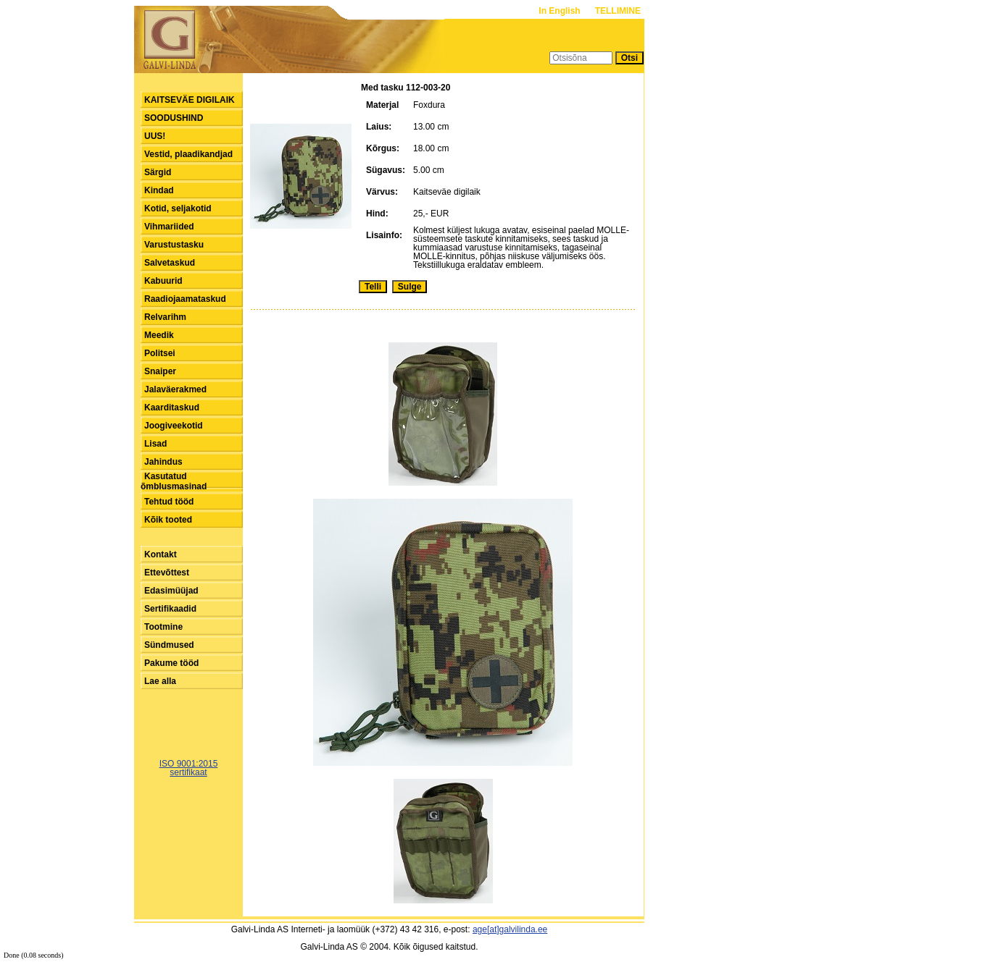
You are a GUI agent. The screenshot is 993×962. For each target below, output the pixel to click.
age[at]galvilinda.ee (510, 929)
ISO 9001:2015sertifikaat (188, 768)
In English (561, 11)
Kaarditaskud (171, 407)
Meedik (159, 335)
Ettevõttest (166, 573)
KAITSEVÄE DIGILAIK (189, 100)
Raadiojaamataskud (185, 299)
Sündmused (169, 645)
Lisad (155, 444)
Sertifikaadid (170, 609)
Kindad (159, 190)
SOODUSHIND (173, 118)
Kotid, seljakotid (178, 208)
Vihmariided (169, 226)
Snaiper (160, 371)
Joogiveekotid (173, 426)
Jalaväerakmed (175, 389)
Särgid (157, 172)
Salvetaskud (169, 263)
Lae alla (160, 681)
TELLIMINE (618, 11)
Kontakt (160, 554)
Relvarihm (165, 317)
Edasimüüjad (171, 591)
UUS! (154, 136)
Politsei (159, 353)
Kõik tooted (168, 520)
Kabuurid (163, 281)
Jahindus (163, 462)
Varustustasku (174, 245)
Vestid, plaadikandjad (188, 154)
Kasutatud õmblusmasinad (174, 481)
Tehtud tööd (169, 502)
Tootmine (163, 627)
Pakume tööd (171, 663)
